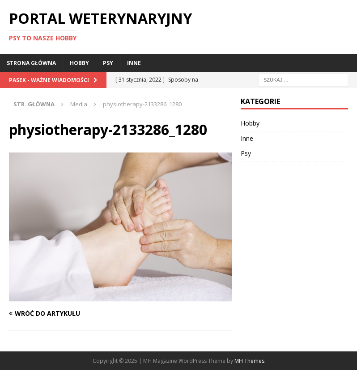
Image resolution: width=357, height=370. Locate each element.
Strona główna (31, 63)
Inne (134, 63)
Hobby (79, 63)
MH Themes (249, 361)
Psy (108, 63)
